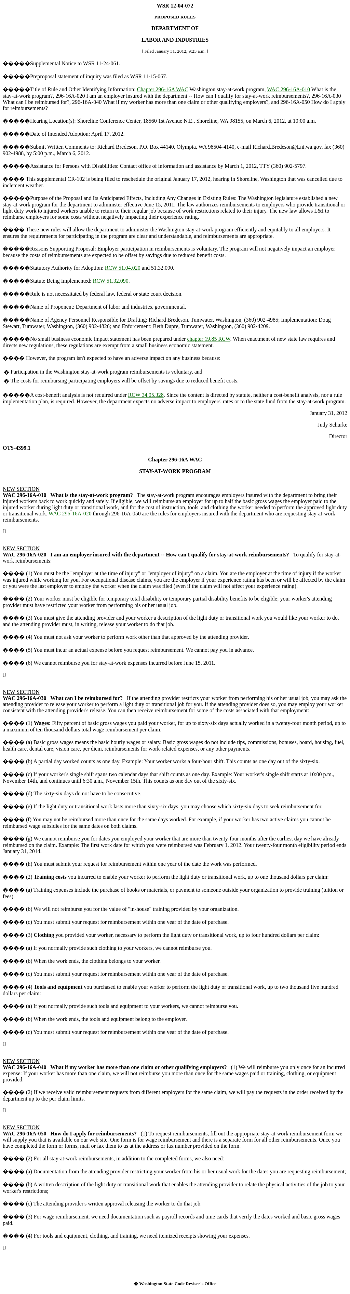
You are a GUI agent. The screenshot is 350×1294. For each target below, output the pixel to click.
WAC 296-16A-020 (70, 513)
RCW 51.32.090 (111, 281)
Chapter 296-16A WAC (162, 89)
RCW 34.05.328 (146, 395)
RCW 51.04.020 (122, 268)
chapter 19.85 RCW (208, 339)
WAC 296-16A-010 (288, 89)
